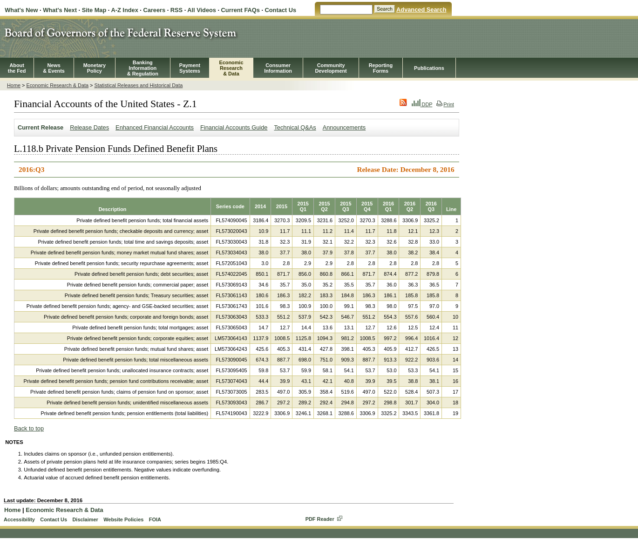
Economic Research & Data (57, 85)
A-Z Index (124, 10)
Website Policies (123, 519)
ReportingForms (381, 68)
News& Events (54, 68)
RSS (176, 10)
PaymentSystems (189, 68)
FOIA (155, 519)
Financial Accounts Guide (233, 127)
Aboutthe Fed (17, 68)
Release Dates (89, 127)
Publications (429, 68)
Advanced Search (421, 9)
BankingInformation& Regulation (142, 68)
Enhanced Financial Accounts (154, 127)
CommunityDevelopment (330, 68)
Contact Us (281, 10)
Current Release (40, 127)
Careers (154, 10)
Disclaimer (85, 519)
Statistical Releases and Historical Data (138, 85)
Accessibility (19, 519)
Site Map (94, 10)
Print (445, 104)
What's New (21, 10)
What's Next (60, 10)
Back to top (29, 428)
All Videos (201, 10)
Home (13, 85)
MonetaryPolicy (94, 68)
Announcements (344, 127)
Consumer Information (278, 68)
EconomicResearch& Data (231, 68)
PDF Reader (319, 519)
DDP (422, 104)
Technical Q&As (295, 127)
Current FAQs (240, 10)
